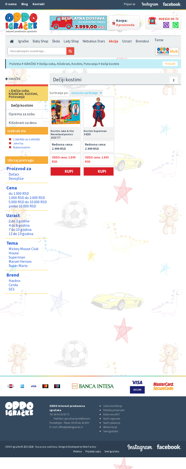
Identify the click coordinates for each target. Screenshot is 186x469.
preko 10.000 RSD (22, 206)
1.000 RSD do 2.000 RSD (27, 197)
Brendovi (142, 41)
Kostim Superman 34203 (95, 132)
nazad (170, 64)
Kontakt (39, 4)
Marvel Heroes (20, 261)
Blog (24, 4)
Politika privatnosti (114, 410)
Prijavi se (129, 4)
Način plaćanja (111, 422)
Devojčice (16, 178)
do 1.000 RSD (19, 193)
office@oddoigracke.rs (70, 427)
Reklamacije (110, 427)
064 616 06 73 (61, 414)
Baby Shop (40, 41)
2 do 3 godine (19, 221)
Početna (15, 64)
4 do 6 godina (19, 225)
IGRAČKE (30, 64)
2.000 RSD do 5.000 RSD (24, 139)
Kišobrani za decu (23, 122)
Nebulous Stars (94, 41)
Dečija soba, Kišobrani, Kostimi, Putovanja (68, 64)
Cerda (13, 285)
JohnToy (16, 143)
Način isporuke (111, 418)
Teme (158, 40)
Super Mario (18, 265)
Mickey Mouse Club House (23, 251)
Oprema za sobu (22, 114)
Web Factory (89, 446)
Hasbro (14, 280)
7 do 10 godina (20, 229)
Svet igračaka (110, 431)
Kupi (69, 171)
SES (12, 289)
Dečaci (14, 174)
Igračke (23, 41)
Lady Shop (71, 41)
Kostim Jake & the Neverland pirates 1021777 (62, 134)
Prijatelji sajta (93, 451)
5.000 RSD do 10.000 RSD (28, 202)
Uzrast (127, 41)
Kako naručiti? (111, 414)
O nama (11, 4)
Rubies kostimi (19, 147)
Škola (56, 41)
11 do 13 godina (21, 234)
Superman (17, 257)
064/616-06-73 (168, 19)
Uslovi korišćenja (112, 406)
